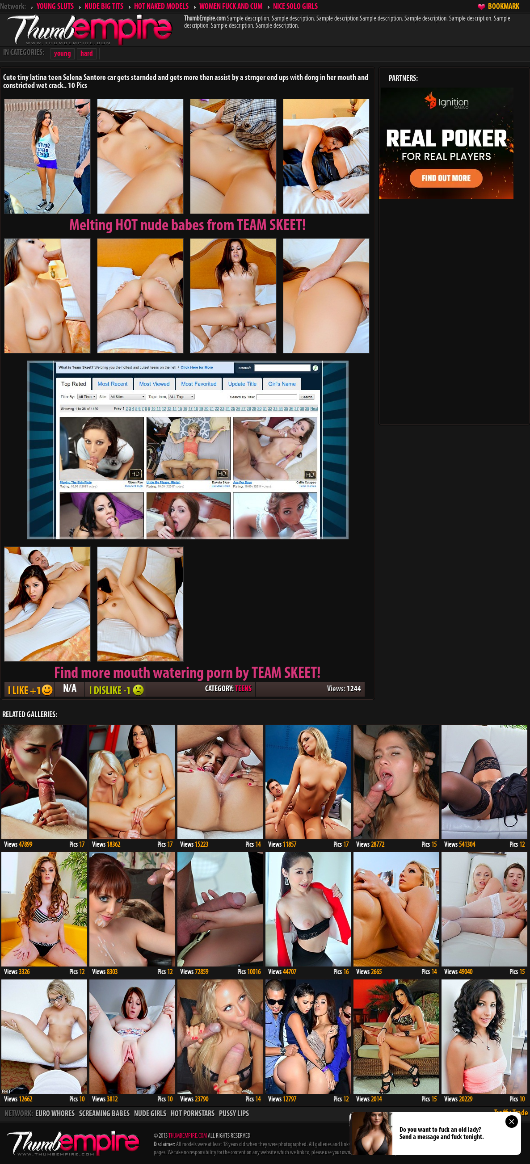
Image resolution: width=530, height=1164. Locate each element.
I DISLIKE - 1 (115, 689)
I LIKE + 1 (29, 689)
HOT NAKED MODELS (161, 7)
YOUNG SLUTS (55, 7)
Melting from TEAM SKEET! (187, 226)
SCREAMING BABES (104, 1114)
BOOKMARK (503, 7)
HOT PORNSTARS (193, 1114)
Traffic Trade (511, 1113)
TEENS (243, 689)
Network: (13, 7)
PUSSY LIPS (234, 1114)
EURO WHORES (55, 1114)
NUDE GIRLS (150, 1114)
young (62, 54)
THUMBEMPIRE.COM (187, 1136)
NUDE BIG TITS (103, 7)
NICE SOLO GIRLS (295, 7)
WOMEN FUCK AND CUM (230, 7)
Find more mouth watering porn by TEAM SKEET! (187, 674)
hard (86, 54)
